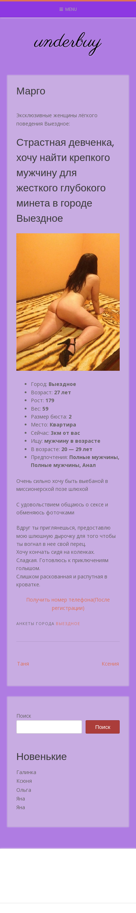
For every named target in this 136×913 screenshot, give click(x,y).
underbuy (68, 42)
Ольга (23, 789)
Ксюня (24, 780)
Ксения (110, 663)
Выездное (68, 623)
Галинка (26, 772)
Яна (20, 798)
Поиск (23, 715)
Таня (23, 663)
